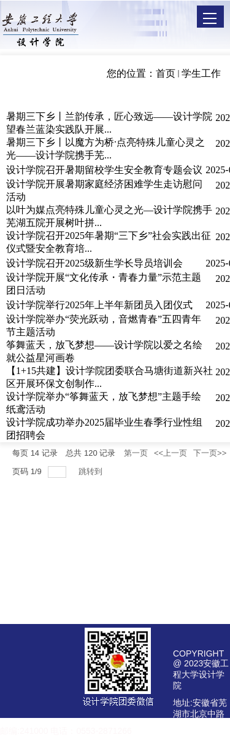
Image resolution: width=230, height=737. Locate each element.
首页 (165, 73)
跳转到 (92, 471)
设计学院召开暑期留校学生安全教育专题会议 (104, 170)
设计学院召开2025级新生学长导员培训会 (94, 263)
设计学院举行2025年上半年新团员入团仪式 (99, 305)
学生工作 (201, 73)
